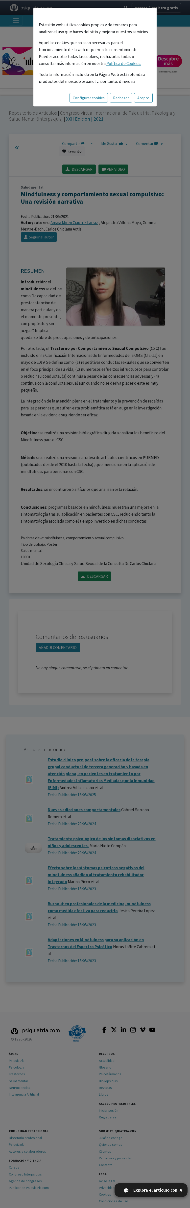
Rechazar (121, 97)
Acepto (143, 97)
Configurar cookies (89, 97)
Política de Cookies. (123, 63)
